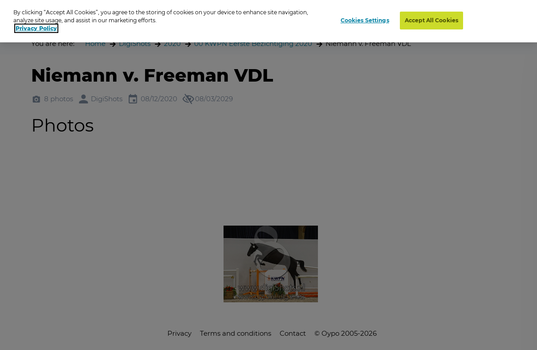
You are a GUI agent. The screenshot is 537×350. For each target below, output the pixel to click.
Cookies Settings (365, 20)
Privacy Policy (36, 28)
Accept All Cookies (431, 20)
